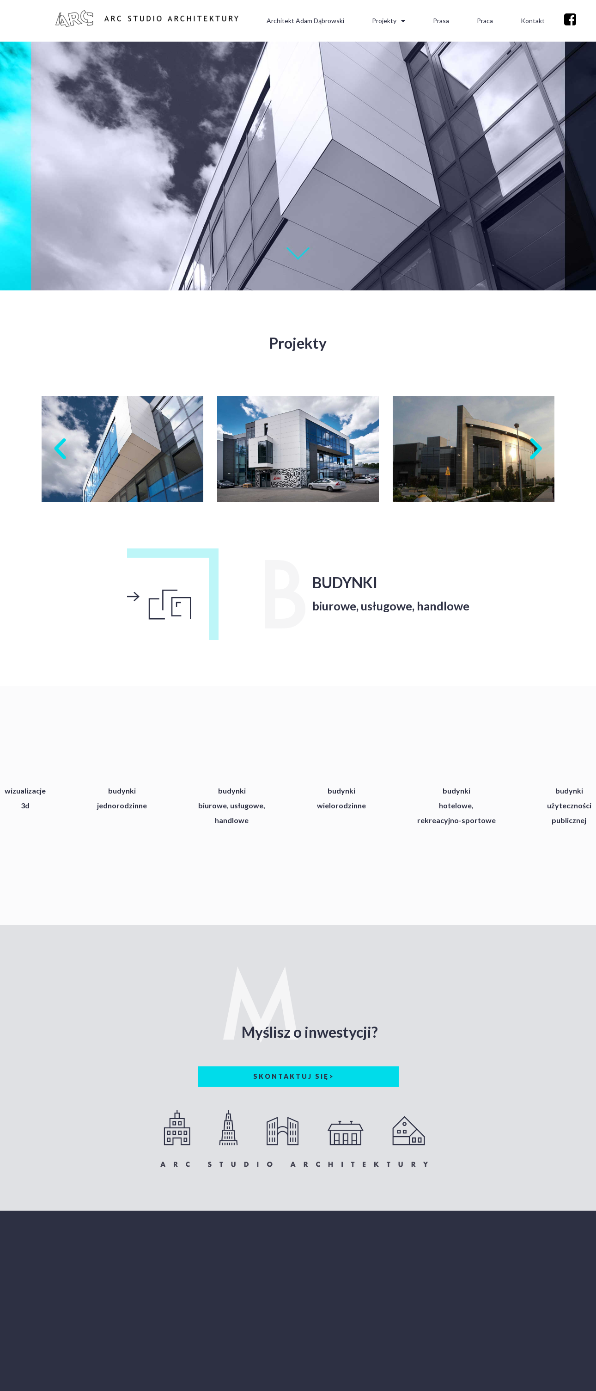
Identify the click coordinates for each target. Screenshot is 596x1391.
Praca (485, 21)
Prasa (441, 21)
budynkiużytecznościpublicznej (569, 805)
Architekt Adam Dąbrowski (305, 21)
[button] (60, 449)
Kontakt (533, 21)
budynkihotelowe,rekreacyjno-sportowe (456, 805)
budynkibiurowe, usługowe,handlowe (231, 805)
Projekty (388, 20)
